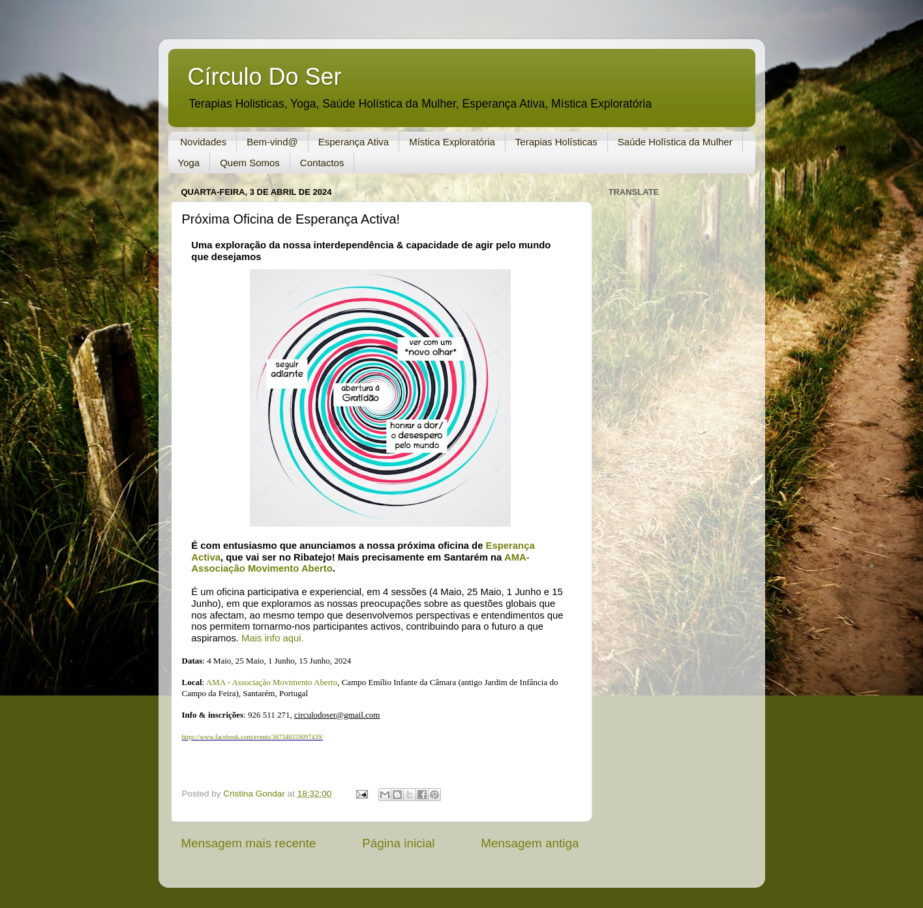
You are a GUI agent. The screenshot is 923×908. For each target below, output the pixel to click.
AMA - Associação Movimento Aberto (271, 682)
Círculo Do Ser (265, 76)
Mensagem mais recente (248, 843)
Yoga (189, 162)
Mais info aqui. (272, 638)
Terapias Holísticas (556, 141)
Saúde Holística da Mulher (675, 141)
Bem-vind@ (272, 141)
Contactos (322, 162)
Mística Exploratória (452, 141)
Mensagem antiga (530, 843)
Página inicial (398, 843)
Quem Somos (250, 162)
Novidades (203, 141)
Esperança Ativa (353, 141)
